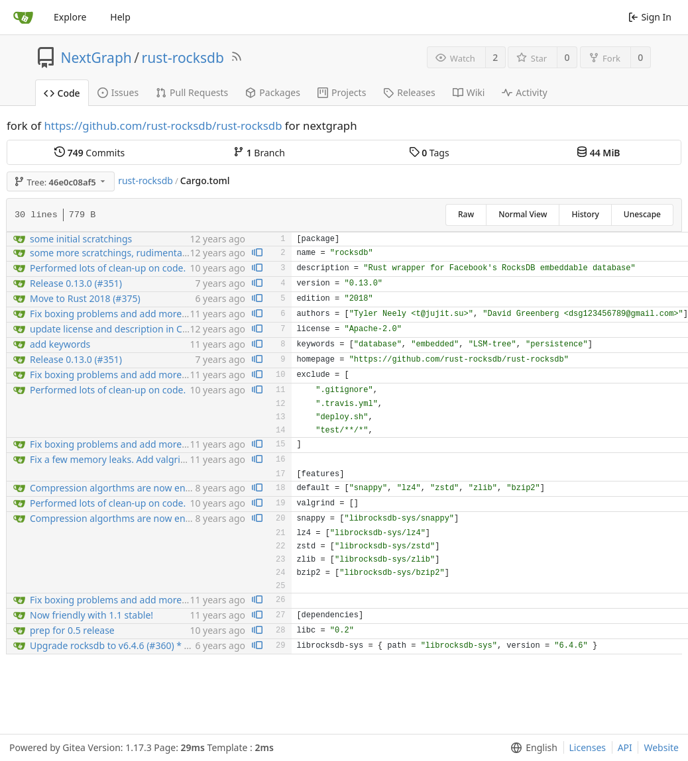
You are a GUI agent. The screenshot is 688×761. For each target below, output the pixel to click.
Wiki (469, 92)
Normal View (522, 214)
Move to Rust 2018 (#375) (85, 298)
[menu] (531, 748)
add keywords (60, 344)
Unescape (642, 214)
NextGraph (96, 57)
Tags (429, 152)
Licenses (587, 747)
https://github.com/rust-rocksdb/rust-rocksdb (163, 125)
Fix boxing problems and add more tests (117, 313)
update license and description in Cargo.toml (127, 329)
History (585, 214)
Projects (341, 92)
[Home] (23, 17)
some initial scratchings (81, 238)
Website (661, 747)
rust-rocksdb (183, 57)
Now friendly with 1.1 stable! (91, 615)
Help (120, 17)
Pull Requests (192, 92)
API (625, 747)
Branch (259, 152)
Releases (409, 92)
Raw (466, 214)
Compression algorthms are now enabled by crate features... (161, 488)
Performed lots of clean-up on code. (108, 268)
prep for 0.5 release (72, 630)
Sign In (650, 17)
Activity (524, 92)
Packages (272, 92)
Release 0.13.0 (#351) (76, 283)
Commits (89, 152)
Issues (118, 92)
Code (62, 93)
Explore (70, 17)
